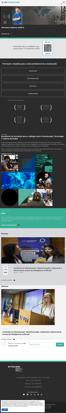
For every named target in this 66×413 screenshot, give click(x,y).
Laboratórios (33, 93)
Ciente (4, 409)
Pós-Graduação (33, 78)
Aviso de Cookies (9, 406)
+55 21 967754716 (36, 383)
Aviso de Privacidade (22, 406)
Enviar (60, 344)
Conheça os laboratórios (10, 225)
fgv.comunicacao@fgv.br (34, 386)
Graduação (33, 71)
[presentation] (33, 352)
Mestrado (33, 86)
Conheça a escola (8, 153)
